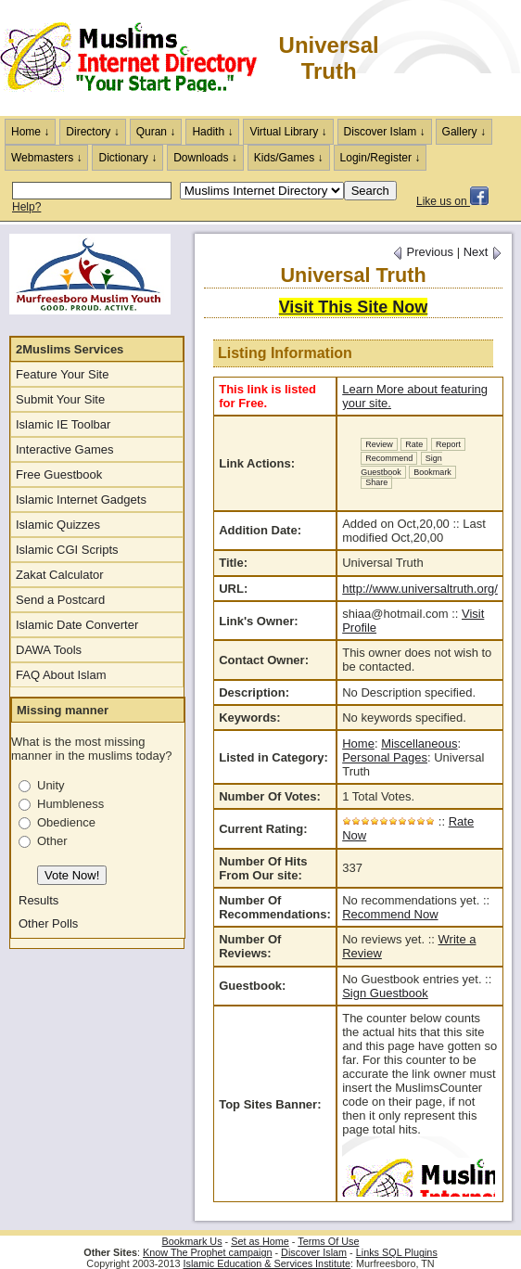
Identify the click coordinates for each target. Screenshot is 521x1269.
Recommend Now (390, 914)
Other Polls (48, 923)
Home (358, 743)
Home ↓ (30, 131)
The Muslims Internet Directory (139, 58)
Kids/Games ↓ (289, 157)
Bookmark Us (192, 1241)
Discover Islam (314, 1252)
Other (52, 841)
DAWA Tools (49, 650)
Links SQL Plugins (397, 1252)
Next (483, 252)
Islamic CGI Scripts (67, 550)
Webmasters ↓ (46, 157)
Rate (414, 444)
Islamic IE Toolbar (63, 424)
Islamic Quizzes (58, 525)
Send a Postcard (60, 600)
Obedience (66, 822)
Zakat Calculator (60, 575)
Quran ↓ (156, 131)
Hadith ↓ (212, 131)
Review (379, 444)
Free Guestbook (59, 474)
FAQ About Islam (61, 675)
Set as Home (260, 1241)
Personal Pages (384, 757)
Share (376, 482)
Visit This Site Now (353, 307)
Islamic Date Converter (77, 625)
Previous (422, 252)
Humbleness (70, 804)
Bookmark (432, 472)
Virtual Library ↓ (287, 131)
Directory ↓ (92, 131)
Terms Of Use (328, 1241)
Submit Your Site (60, 399)
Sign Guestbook (401, 465)
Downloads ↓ (205, 157)
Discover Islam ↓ (385, 131)
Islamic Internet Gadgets (81, 499)
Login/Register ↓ (380, 157)
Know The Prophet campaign (207, 1252)
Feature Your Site (62, 374)
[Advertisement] (451, 58)
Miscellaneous (419, 743)
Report (448, 444)
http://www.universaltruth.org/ (420, 589)
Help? (26, 206)
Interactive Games (65, 449)
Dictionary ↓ (127, 157)
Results (38, 900)
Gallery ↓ (464, 131)
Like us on (452, 201)
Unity (51, 785)
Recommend (389, 458)
